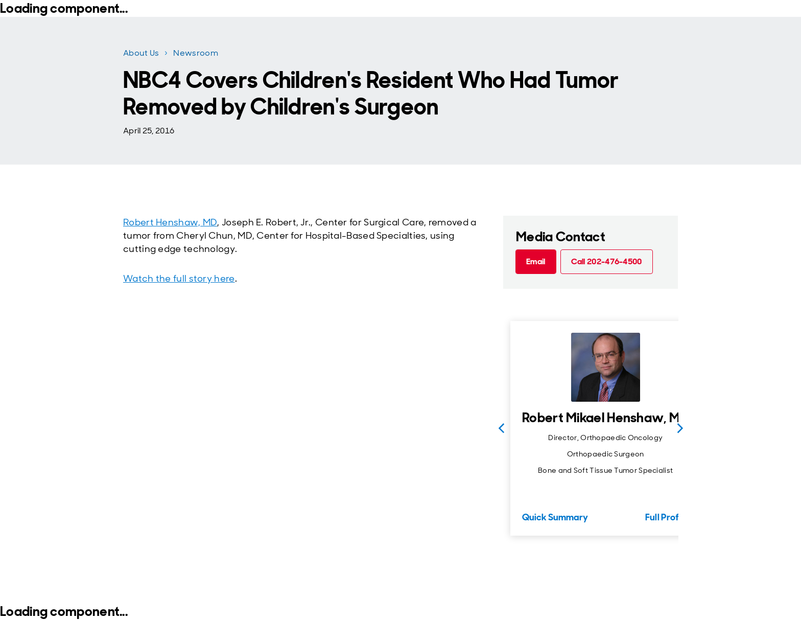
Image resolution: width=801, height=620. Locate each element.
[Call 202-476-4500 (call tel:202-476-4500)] (606, 261)
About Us (141, 53)
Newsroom (195, 53)
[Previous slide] (501, 428)
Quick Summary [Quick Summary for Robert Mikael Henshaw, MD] (555, 517)
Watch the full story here (179, 278)
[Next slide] (680, 428)
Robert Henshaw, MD (170, 222)
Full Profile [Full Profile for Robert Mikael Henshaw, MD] (667, 517)
